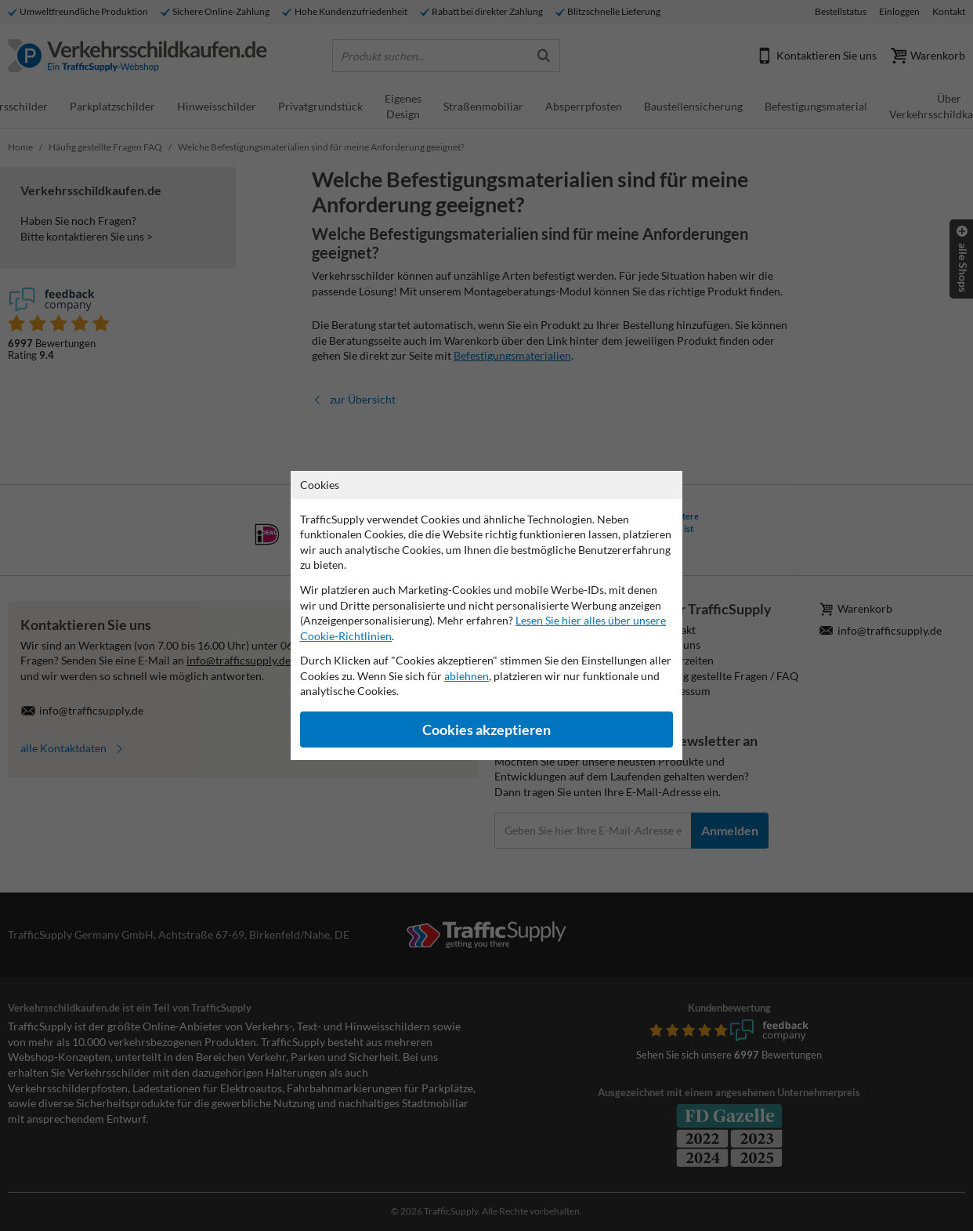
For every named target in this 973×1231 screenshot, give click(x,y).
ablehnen (466, 675)
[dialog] (486, 615)
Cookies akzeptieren (486, 730)
